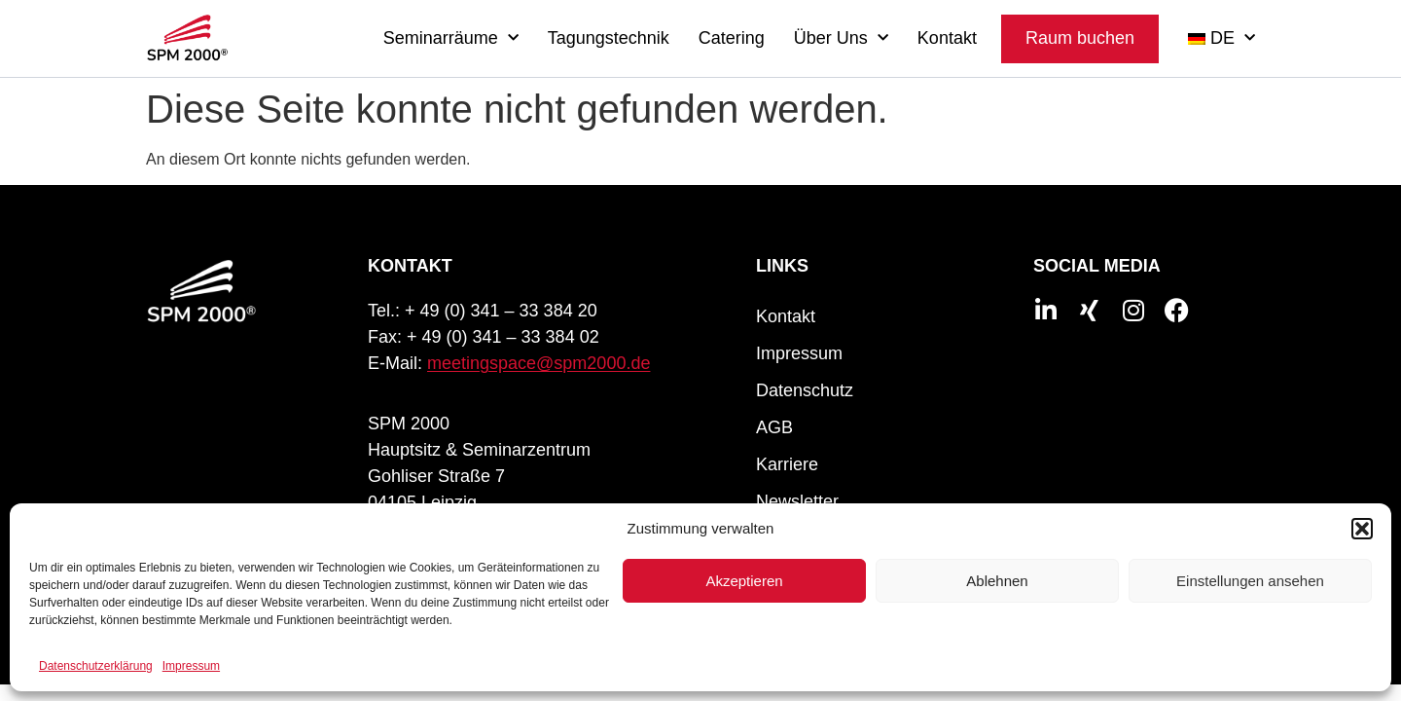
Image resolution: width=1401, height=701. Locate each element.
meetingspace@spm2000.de (538, 363)
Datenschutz (804, 390)
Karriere (787, 464)
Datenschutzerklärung (96, 666)
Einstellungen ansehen (1250, 580)
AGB (774, 427)
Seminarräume (451, 38)
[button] (1362, 528)
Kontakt (947, 38)
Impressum (191, 666)
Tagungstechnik (608, 38)
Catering (732, 38)
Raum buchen (1079, 38)
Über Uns (841, 38)
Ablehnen (996, 580)
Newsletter (797, 501)
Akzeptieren (743, 580)
